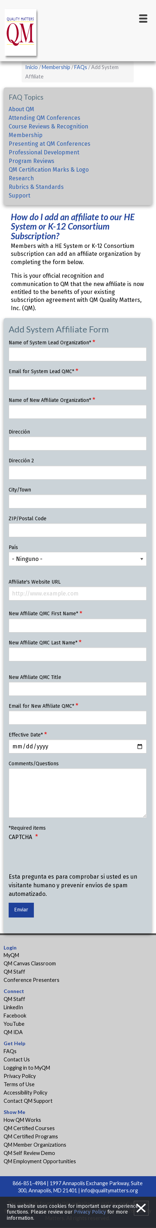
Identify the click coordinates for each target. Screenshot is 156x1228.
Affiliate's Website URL (35, 582)
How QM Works (22, 1120)
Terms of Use (19, 1084)
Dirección (19, 432)
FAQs (80, 67)
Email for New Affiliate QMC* (41, 706)
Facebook (15, 1015)
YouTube (14, 1024)
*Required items (27, 828)
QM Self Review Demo (29, 1153)
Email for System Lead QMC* (41, 371)
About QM (21, 109)
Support (19, 195)
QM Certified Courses (29, 1128)
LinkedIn (13, 1007)
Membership (56, 67)
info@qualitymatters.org (109, 1190)
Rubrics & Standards (36, 186)
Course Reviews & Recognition (48, 126)
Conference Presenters (31, 980)
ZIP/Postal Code (27, 519)
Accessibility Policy (25, 1092)
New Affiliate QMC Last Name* (43, 643)
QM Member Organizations (35, 1145)
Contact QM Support (28, 1101)
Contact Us (17, 1059)
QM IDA (13, 1032)
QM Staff (14, 972)
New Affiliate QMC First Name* (43, 614)
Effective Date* (26, 735)
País (13, 547)
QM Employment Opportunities (40, 1161)
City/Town (20, 490)
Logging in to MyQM (27, 1068)
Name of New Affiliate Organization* (50, 400)
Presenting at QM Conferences (49, 143)
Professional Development (44, 152)
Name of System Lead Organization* (50, 343)
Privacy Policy (20, 1076)
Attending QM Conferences (44, 117)
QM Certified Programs (31, 1136)
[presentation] (63, 858)
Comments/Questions (34, 764)
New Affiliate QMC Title (35, 677)
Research (21, 178)
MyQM (11, 955)
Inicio (31, 67)
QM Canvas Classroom (30, 963)
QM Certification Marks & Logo (49, 169)
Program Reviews (31, 161)
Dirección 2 (21, 461)
